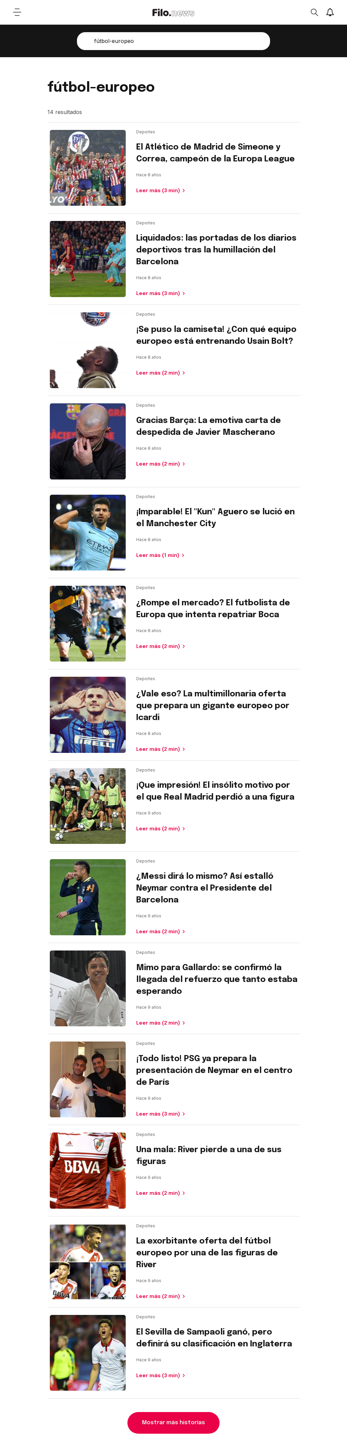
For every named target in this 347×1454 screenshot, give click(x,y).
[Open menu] (17, 12)
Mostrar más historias (173, 1423)
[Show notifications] (330, 12)
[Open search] (314, 12)
